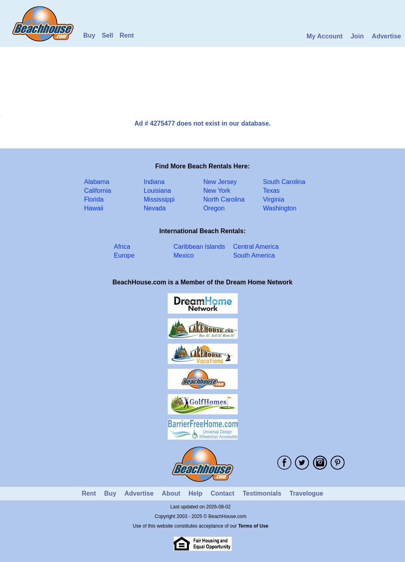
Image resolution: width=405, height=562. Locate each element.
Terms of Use (253, 526)
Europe (124, 255)
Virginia (273, 199)
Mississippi (159, 199)
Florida (94, 199)
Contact (223, 493)
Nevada (155, 208)
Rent (127, 35)
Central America (256, 246)
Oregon (214, 208)
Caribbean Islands (199, 246)
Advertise (386, 36)
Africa (122, 246)
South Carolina (284, 181)
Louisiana (157, 190)
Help (195, 493)
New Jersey (220, 181)
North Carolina (224, 199)
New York (217, 190)
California (97, 190)
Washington (280, 208)
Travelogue (306, 493)
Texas (271, 190)
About (171, 493)
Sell (107, 35)
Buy (89, 35)
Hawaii (93, 208)
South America (254, 255)
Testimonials (262, 493)
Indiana (154, 181)
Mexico (184, 255)
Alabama (96, 181)
